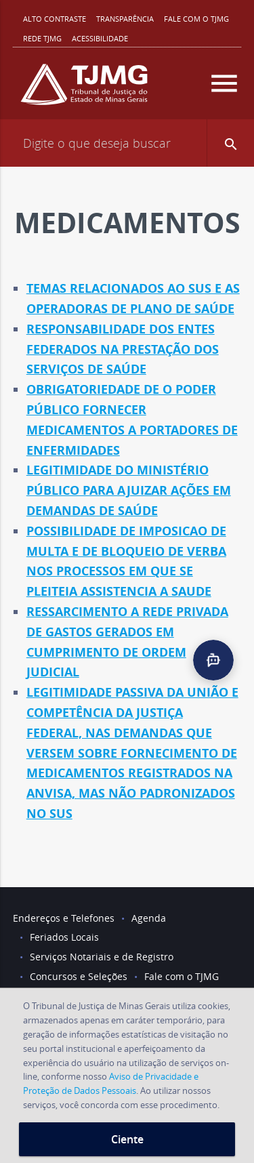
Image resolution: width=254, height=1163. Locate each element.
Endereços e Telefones (63, 918)
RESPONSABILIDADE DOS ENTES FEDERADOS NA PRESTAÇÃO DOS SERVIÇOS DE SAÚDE (122, 349)
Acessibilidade (100, 38)
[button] (230, 143)
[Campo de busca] (127, 143)
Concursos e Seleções (78, 976)
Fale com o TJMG (196, 19)
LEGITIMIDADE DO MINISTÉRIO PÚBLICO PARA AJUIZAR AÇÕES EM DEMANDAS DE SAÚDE (128, 490)
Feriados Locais (64, 937)
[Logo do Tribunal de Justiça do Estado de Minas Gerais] (84, 90)
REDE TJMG (42, 38)
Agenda (148, 918)
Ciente (127, 1139)
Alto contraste (54, 19)
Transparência (125, 19)
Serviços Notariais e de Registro (101, 956)
